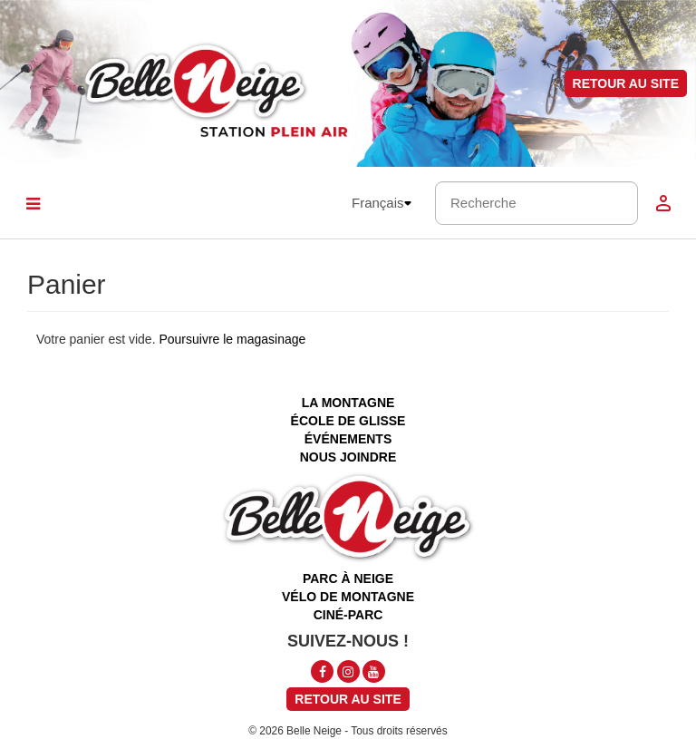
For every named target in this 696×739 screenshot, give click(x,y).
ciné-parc (348, 615)
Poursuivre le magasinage (232, 339)
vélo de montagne (348, 596)
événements (348, 439)
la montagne (348, 402)
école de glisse (348, 420)
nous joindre (348, 457)
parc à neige (348, 578)
